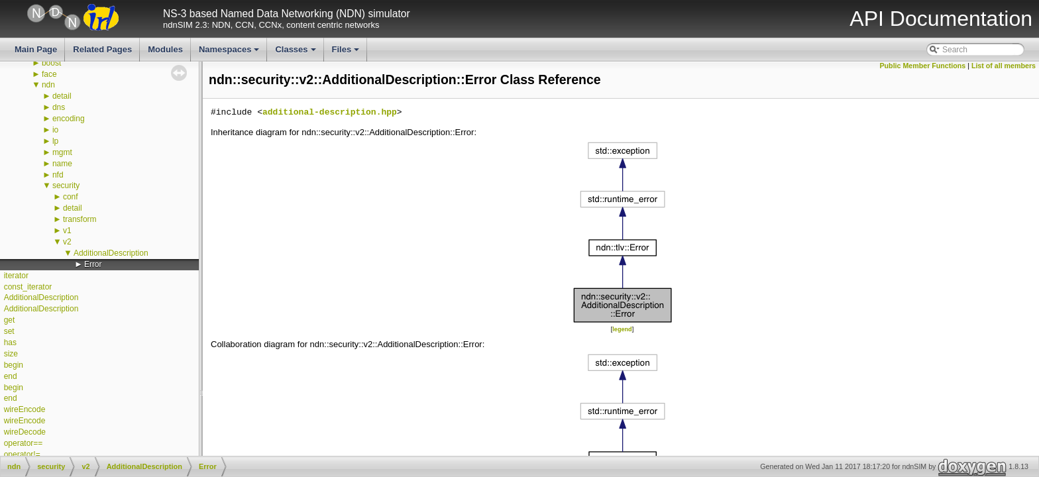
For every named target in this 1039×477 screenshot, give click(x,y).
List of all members (1003, 66)
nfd (58, 175)
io (55, 129)
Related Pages (102, 49)
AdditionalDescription (111, 253)
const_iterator (28, 287)
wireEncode (25, 409)
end (10, 376)
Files (347, 53)
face (49, 74)
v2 (67, 241)
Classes (296, 53)
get (9, 320)
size (11, 353)
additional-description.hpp (329, 113)
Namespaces (230, 53)
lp (55, 141)
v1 (67, 230)
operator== (23, 443)
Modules (165, 49)
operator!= (22, 454)
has (10, 342)
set (9, 331)
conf (70, 196)
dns (58, 107)
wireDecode (25, 432)
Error (93, 264)
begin (13, 365)
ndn (48, 84)
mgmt (62, 152)
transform (80, 219)
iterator (16, 275)
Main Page (36, 49)
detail (62, 96)
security (66, 185)
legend (621, 329)
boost (51, 63)
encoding (68, 118)
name (62, 163)
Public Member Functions (923, 66)
